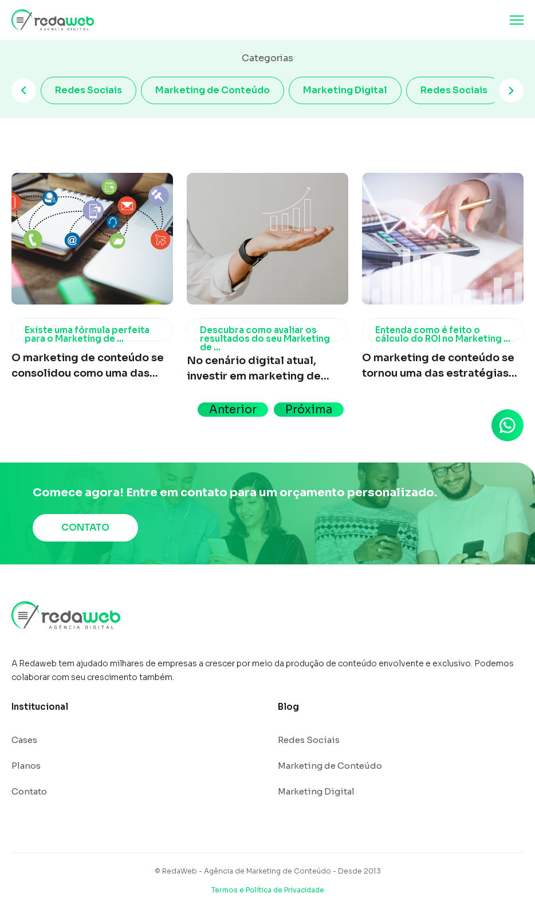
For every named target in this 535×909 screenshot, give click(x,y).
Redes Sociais (88, 90)
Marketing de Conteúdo (212, 90)
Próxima (308, 409)
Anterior (233, 409)
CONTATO (85, 527)
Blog (288, 706)
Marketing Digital (345, 90)
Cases (24, 739)
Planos (26, 765)
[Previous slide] (23, 90)
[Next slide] (511, 90)
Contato (29, 791)
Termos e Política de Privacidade (267, 890)
